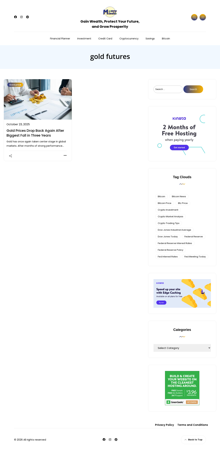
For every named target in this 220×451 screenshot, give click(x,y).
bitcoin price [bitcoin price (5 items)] (164, 203)
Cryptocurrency (129, 38)
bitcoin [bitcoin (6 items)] (161, 196)
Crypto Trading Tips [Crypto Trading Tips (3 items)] (168, 223)
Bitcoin (166, 38)
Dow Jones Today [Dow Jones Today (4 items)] (168, 236)
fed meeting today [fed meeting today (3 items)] (195, 256)
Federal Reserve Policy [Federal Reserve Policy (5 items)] (170, 250)
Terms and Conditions (192, 425)
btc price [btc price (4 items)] (183, 203)
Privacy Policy (164, 425)
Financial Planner (60, 38)
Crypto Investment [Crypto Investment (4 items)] (168, 209)
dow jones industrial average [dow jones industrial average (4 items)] (174, 229)
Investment (84, 38)
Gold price (15, 84)
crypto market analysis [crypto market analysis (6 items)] (170, 216)
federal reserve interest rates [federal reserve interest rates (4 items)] (175, 243)
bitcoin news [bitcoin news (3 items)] (179, 196)
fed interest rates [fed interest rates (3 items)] (168, 256)
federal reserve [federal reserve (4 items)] (193, 236)
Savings (150, 38)
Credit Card (105, 38)
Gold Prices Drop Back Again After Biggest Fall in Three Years (35, 133)
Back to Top (193, 439)
